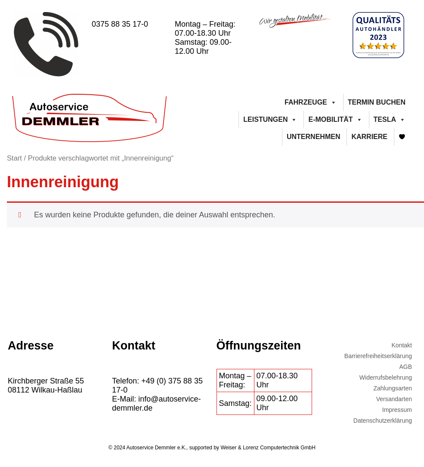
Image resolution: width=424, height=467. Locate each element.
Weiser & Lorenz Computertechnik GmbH (268, 448)
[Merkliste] (402, 136)
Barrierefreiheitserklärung (378, 356)
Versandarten (394, 399)
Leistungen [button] (270, 119)
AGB (405, 366)
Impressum (397, 409)
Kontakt (402, 345)
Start (14, 158)
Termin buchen (376, 102)
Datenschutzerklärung (382, 420)
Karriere (369, 136)
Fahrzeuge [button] (311, 102)
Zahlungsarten (392, 388)
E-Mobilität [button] (335, 119)
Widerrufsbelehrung (385, 377)
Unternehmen (313, 136)
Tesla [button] (389, 119)
